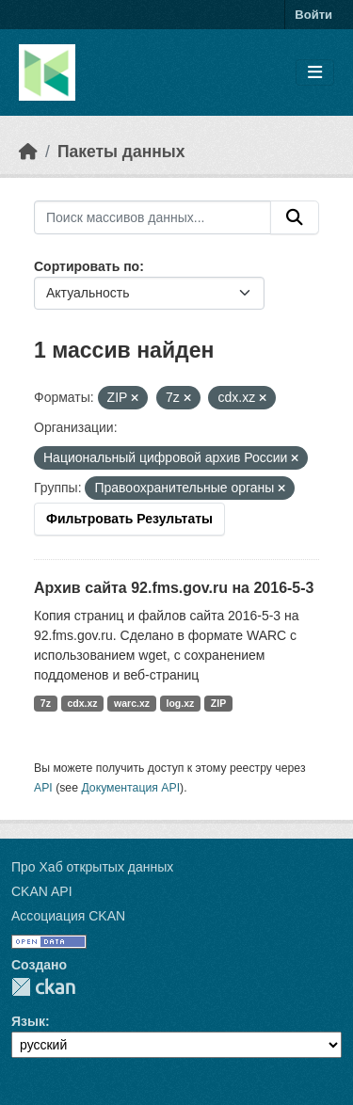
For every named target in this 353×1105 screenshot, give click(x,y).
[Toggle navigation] (315, 73)
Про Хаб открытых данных (92, 866)
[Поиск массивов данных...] (152, 217)
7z (45, 703)
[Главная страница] (28, 151)
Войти (313, 15)
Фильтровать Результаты (129, 518)
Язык (28, 1021)
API (43, 787)
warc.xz (132, 703)
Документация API (130, 787)
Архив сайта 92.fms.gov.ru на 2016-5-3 (173, 588)
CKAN (43, 987)
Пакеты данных (121, 151)
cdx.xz (82, 703)
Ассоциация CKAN (68, 915)
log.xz (181, 703)
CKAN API (41, 891)
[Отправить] (294, 217)
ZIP (218, 703)
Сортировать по (86, 266)
